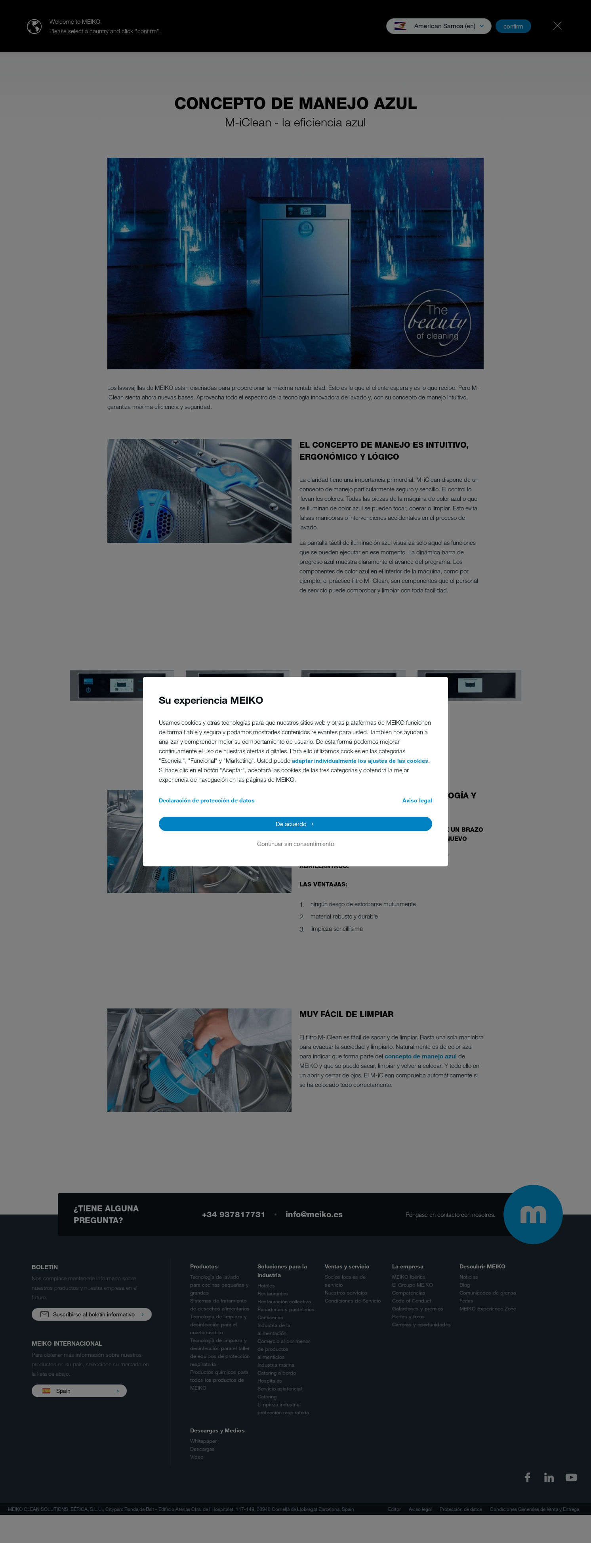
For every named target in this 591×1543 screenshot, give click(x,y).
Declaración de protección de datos (207, 800)
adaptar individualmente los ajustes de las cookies (360, 760)
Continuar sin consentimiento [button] (295, 843)
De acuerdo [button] (291, 823)
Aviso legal (417, 800)
